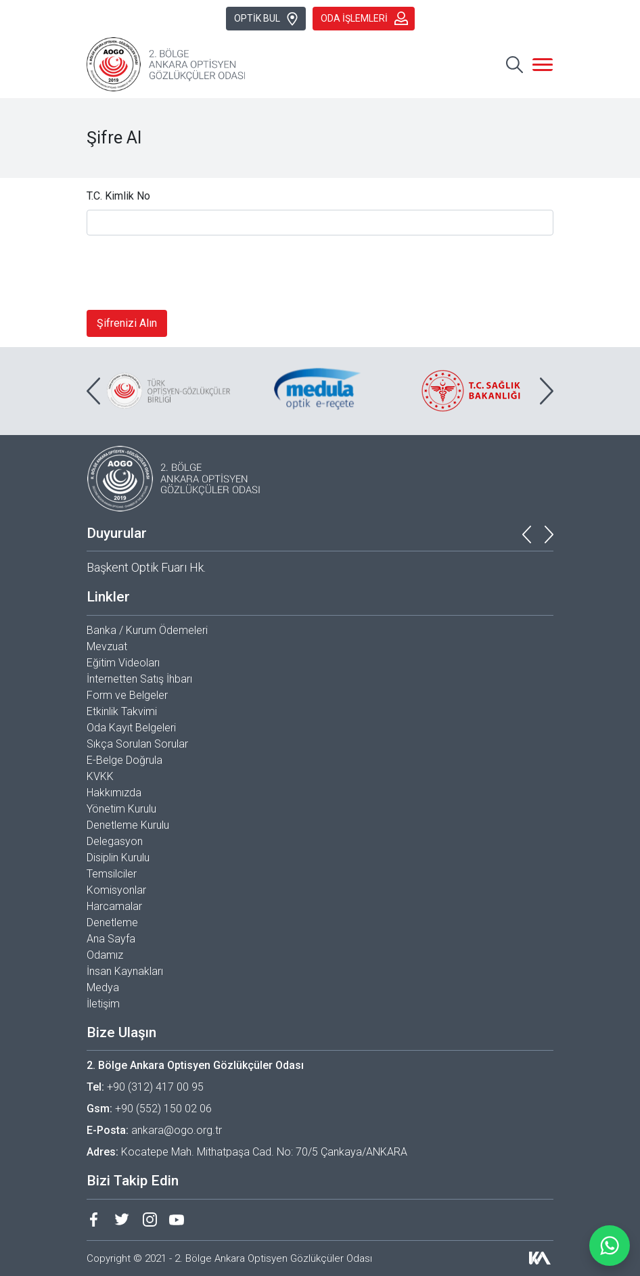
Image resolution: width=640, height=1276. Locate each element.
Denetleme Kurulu (128, 825)
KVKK (100, 776)
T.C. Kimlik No (118, 195)
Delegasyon (115, 841)
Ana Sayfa (111, 938)
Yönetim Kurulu (121, 808)
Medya (103, 987)
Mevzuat (107, 646)
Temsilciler (112, 873)
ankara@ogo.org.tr (176, 1130)
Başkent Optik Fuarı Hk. (146, 567)
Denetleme (112, 922)
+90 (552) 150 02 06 (163, 1108)
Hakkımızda (114, 792)
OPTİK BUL (266, 19)
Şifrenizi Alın (127, 323)
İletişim (103, 1003)
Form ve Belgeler (127, 695)
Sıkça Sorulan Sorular (137, 743)
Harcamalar (114, 906)
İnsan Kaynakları (125, 971)
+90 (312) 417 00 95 (155, 1086)
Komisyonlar (116, 890)
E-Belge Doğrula (124, 760)
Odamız (105, 955)
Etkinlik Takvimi (122, 711)
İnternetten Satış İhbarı (139, 679)
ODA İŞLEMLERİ (364, 18)
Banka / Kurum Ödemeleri (147, 630)
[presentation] (189, 272)
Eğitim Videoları (123, 662)
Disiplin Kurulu (118, 857)
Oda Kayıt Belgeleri (131, 727)
